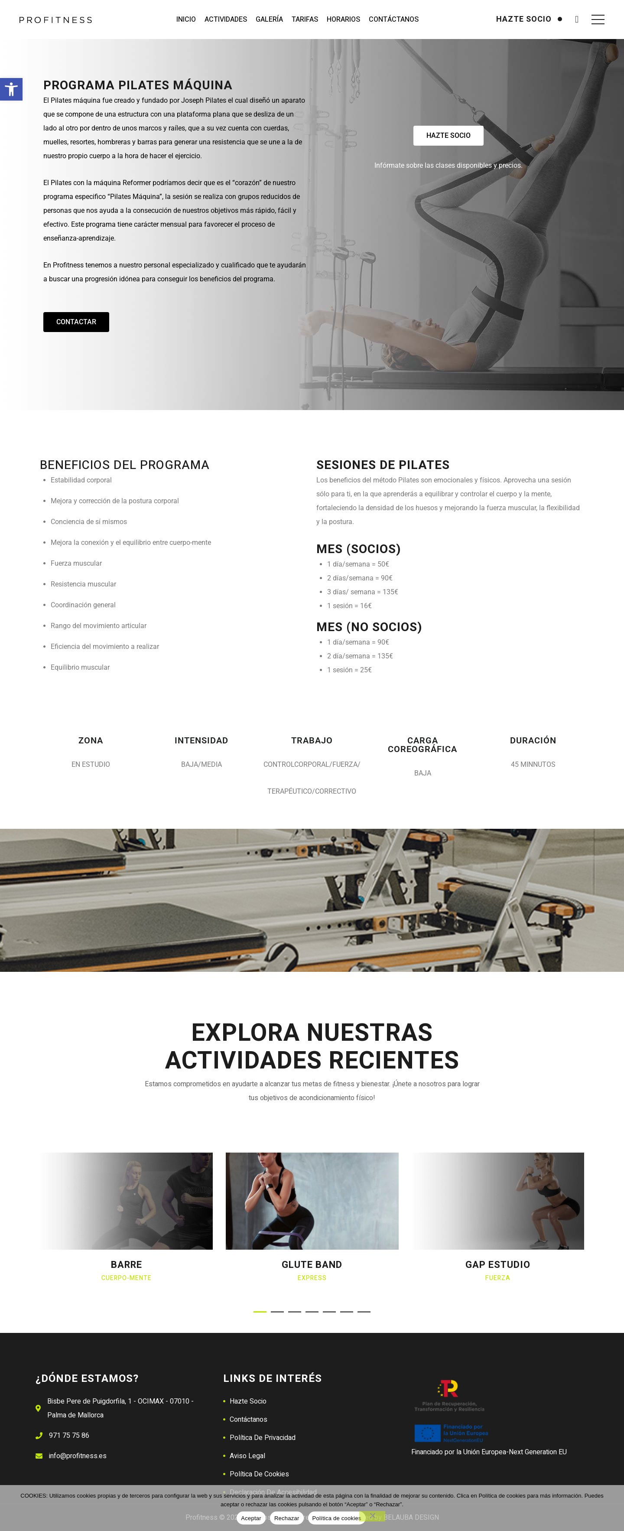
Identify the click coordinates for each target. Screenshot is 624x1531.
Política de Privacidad (263, 1438)
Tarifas (305, 19)
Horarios (343, 19)
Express (312, 1278)
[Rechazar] (372, 1516)
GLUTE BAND (312, 1265)
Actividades (226, 19)
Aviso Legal (247, 1456)
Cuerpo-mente (126, 1278)
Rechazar (286, 1518)
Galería (269, 19)
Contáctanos (394, 19)
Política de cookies (336, 1518)
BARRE (126, 1265)
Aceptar (251, 1518)
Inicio (186, 19)
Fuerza (497, 1278)
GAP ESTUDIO (497, 1265)
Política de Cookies (259, 1474)
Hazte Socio (248, 1401)
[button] (11, 89)
